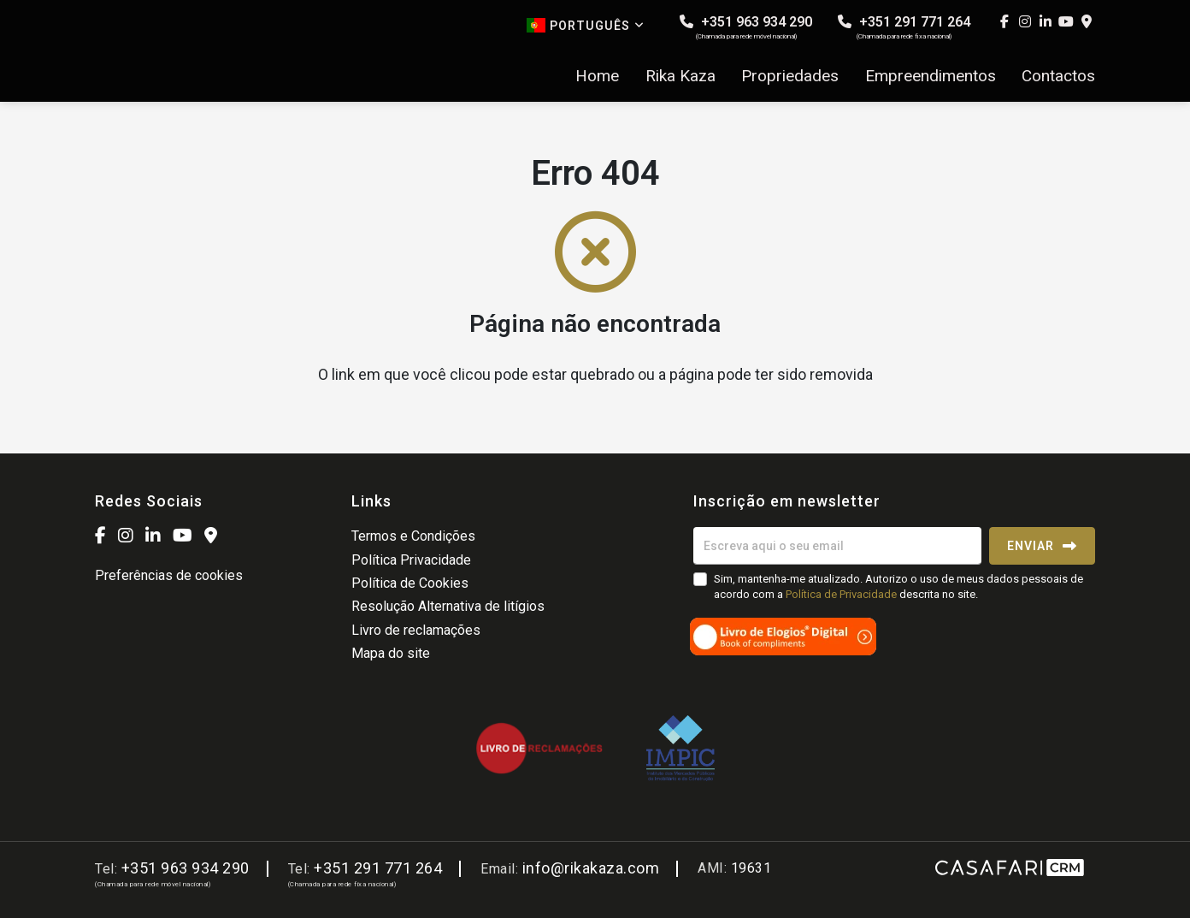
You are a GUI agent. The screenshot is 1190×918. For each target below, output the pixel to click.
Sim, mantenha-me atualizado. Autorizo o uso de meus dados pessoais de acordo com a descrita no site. (898, 586)
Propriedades (790, 76)
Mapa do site (390, 653)
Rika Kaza (680, 76)
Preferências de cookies (169, 575)
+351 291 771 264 (904, 27)
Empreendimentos (930, 76)
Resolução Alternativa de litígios (448, 606)
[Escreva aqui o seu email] (837, 546)
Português (586, 25)
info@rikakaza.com (591, 868)
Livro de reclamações (415, 630)
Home (597, 76)
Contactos (1058, 76)
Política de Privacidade (842, 594)
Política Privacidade (411, 560)
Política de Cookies (409, 583)
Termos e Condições (413, 536)
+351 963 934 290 (746, 27)
